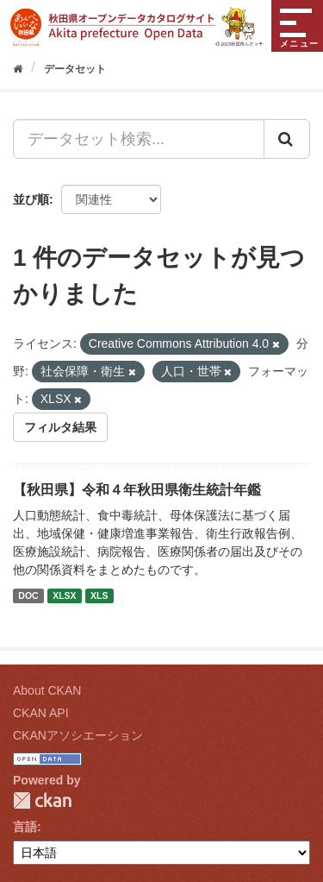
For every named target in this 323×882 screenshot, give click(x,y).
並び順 (31, 199)
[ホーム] (17, 69)
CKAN (42, 800)
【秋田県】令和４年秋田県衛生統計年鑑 (137, 489)
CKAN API (41, 713)
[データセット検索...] (138, 139)
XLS (99, 595)
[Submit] (287, 139)
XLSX (64, 595)
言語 (25, 827)
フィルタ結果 (60, 427)
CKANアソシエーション (78, 735)
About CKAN (47, 690)
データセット (75, 69)
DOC (28, 595)
